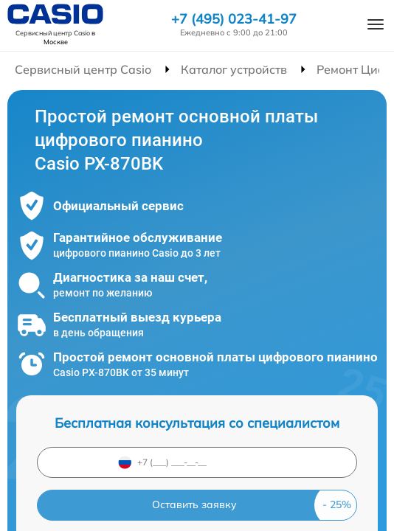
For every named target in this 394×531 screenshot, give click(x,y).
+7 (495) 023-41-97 (234, 19)
